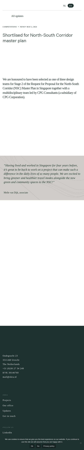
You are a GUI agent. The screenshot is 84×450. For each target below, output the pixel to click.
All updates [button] (17, 16)
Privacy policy (48, 446)
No (38, 446)
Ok (32, 446)
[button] (79, 5)
